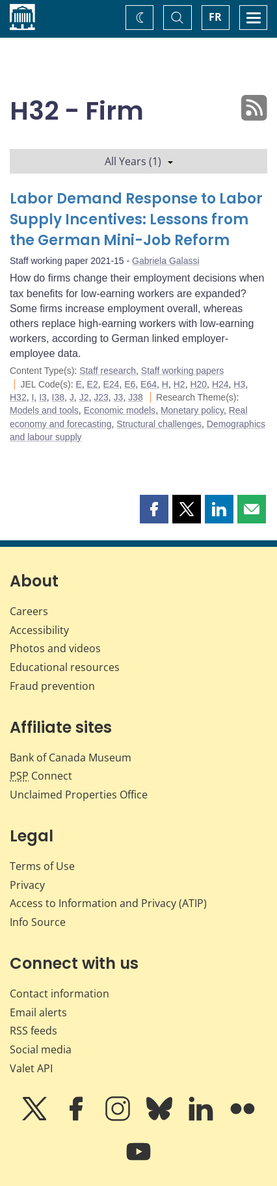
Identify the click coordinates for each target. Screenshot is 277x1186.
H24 (220, 384)
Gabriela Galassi (166, 261)
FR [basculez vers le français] (215, 17)
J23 (101, 397)
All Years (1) (139, 161)
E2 (92, 384)
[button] (154, 509)
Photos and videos (55, 648)
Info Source (38, 922)
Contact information (59, 993)
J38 (135, 397)
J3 (119, 397)
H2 (179, 384)
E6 (129, 384)
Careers (29, 611)
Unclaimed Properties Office (79, 794)
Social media (41, 1049)
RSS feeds (33, 1030)
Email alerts (38, 1012)
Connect (41, 776)
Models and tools (44, 410)
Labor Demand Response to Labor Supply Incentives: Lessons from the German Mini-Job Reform (136, 219)
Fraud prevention (52, 686)
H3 (239, 384)
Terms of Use (42, 866)
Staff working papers (182, 370)
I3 (43, 397)
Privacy (27, 885)
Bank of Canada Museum (70, 757)
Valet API (31, 1068)
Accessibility (39, 630)
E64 (148, 384)
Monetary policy (192, 410)
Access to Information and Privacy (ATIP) (108, 903)
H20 (198, 384)
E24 (111, 384)
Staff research (107, 370)
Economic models (120, 410)
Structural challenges (159, 424)
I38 (58, 397)
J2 (84, 397)
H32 (18, 397)
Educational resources (65, 667)
